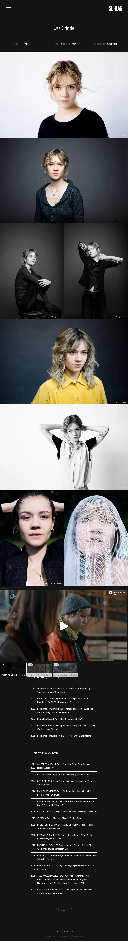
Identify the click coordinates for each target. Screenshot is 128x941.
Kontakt (65, 932)
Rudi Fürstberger (68, 44)
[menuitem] (56, 932)
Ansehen (24, 44)
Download (64, 910)
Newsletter (50, 936)
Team (56, 932)
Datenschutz (77, 936)
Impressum (63, 936)
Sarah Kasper (113, 44)
